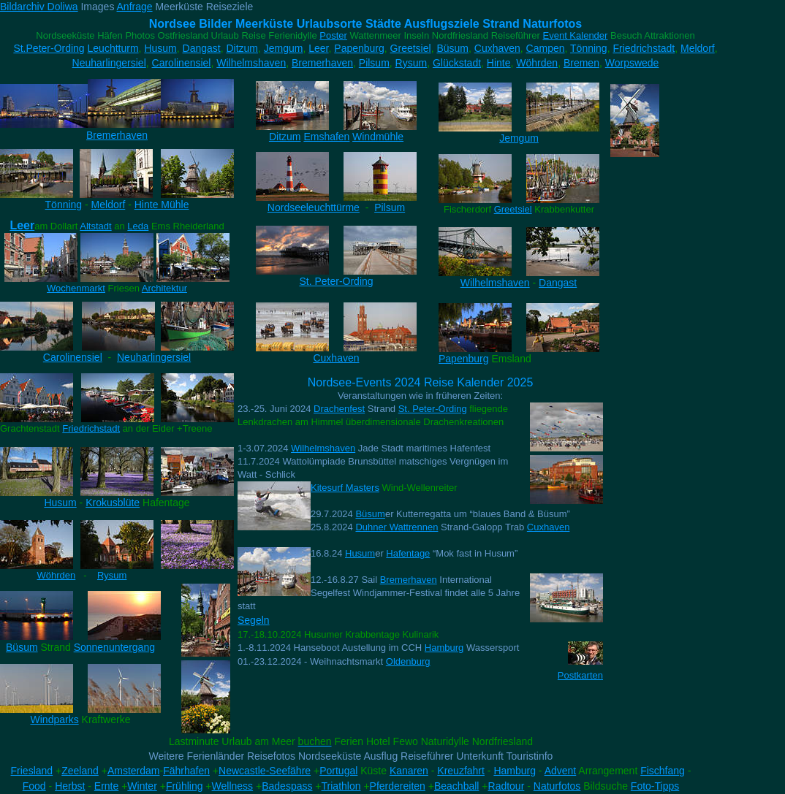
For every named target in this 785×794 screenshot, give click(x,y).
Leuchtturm (113, 48)
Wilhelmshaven (251, 63)
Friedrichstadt (644, 48)
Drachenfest (339, 408)
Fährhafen (186, 770)
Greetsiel (410, 48)
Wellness (233, 786)
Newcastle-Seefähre (265, 770)
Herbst (70, 786)
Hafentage (408, 553)
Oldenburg (408, 661)
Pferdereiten (397, 786)
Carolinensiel (181, 63)
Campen (545, 48)
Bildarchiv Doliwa (39, 6)
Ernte (106, 786)
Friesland (32, 770)
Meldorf (697, 48)
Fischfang (662, 770)
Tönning (588, 48)
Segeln (254, 620)
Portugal (338, 770)
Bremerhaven (322, 63)
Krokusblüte (113, 502)
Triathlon (341, 786)
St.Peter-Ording (48, 48)
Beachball (456, 786)
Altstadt (95, 226)
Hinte (499, 63)
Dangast (202, 48)
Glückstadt (457, 63)
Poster (333, 35)
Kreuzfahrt (461, 770)
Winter (141, 786)
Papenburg (359, 48)
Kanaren (409, 770)
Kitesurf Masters (345, 487)
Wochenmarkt (76, 288)
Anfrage (135, 6)
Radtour (506, 786)
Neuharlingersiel (109, 63)
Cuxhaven (497, 48)
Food (34, 786)
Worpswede (632, 63)
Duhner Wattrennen (396, 527)
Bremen (581, 63)
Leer (318, 48)
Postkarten (580, 675)
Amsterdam (133, 770)
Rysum (411, 63)
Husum (160, 48)
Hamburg (444, 647)
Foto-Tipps (655, 786)
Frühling (184, 786)
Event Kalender (575, 35)
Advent (561, 770)
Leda (137, 226)
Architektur (164, 288)
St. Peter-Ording (432, 408)
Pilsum (374, 63)
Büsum (452, 48)
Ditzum (242, 48)
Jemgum (283, 48)
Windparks (55, 719)
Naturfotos (557, 786)
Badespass (287, 786)
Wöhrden (537, 63)
